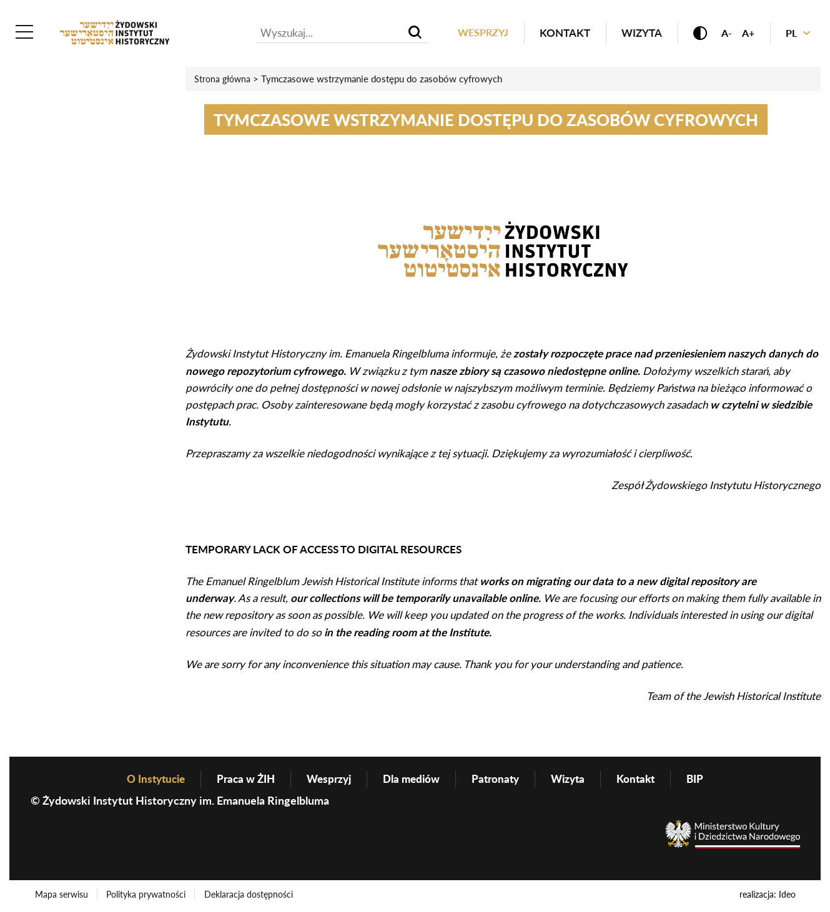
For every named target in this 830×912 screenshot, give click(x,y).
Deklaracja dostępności (251, 895)
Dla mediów (412, 780)
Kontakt (558, 33)
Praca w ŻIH (240, 780)
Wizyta (635, 33)
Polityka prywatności (147, 895)
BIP (705, 780)
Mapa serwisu (62, 895)
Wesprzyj (474, 33)
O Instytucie (147, 780)
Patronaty (500, 780)
